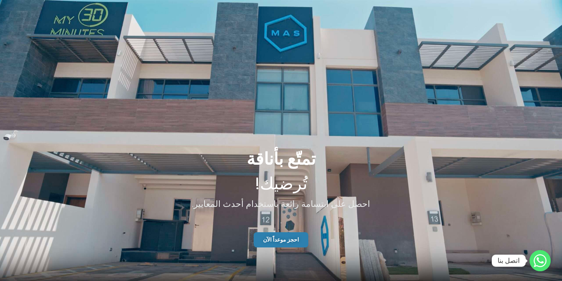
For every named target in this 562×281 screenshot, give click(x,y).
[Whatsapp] (540, 260)
